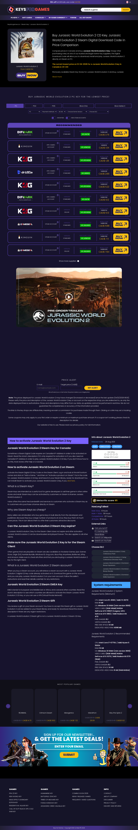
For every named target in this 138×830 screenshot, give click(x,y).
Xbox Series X (114, 106)
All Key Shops (85, 18)
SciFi (95, 446)
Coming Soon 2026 (80, 793)
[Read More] (90, 76)
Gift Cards (27, 18)
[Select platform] (34, 111)
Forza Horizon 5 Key (49, 803)
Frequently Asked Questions (84, 799)
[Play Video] (69, 297)
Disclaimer (108, 799)
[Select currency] (62, 111)
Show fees (57, 118)
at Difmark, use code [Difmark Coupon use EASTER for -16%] (65, 2)
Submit (69, 755)
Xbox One (81, 106)
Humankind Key (47, 793)
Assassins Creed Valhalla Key (53, 806)
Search (126, 9)
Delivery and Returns (112, 806)
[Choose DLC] (98, 111)
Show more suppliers (69, 261)
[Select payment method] (49, 111)
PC (15, 106)
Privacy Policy (110, 803)
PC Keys (15, 18)
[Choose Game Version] (77, 111)
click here (71, 481)
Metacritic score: (105, 500)
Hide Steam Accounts (75, 118)
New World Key (15, 796)
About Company (110, 796)
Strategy (117, 446)
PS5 (55, 106)
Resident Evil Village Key (18, 805)
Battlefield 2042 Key (49, 796)
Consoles (40, 18)
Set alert (93, 387)
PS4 (35, 106)
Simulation (105, 446)
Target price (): (69, 384)
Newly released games (81, 796)
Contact (107, 793)
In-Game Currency (58, 18)
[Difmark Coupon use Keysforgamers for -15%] (69, 430)
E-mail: (39, 384)
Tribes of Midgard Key (50, 799)
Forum (73, 18)
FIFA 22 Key (13, 793)
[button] (8, 706)
